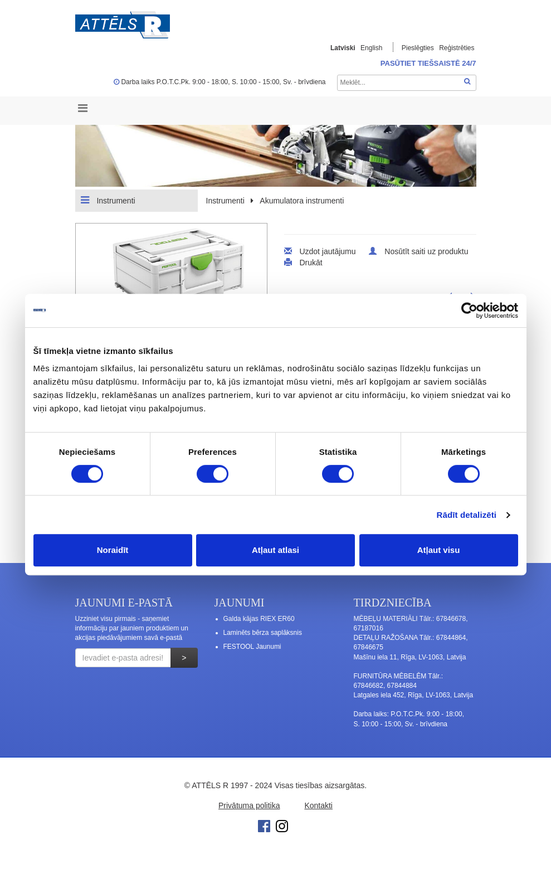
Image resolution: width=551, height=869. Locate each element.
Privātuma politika (249, 805)
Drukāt (310, 262)
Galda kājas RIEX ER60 (259, 619)
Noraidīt (113, 550)
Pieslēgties (419, 48)
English (371, 48)
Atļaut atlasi (275, 550)
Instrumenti (108, 200)
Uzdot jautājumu (327, 251)
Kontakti (318, 805)
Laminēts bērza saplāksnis (262, 633)
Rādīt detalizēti (466, 515)
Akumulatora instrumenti (302, 200)
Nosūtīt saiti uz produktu (426, 251)
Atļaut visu (438, 550)
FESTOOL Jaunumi (252, 646)
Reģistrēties (456, 48)
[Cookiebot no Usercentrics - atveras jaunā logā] (469, 310)
